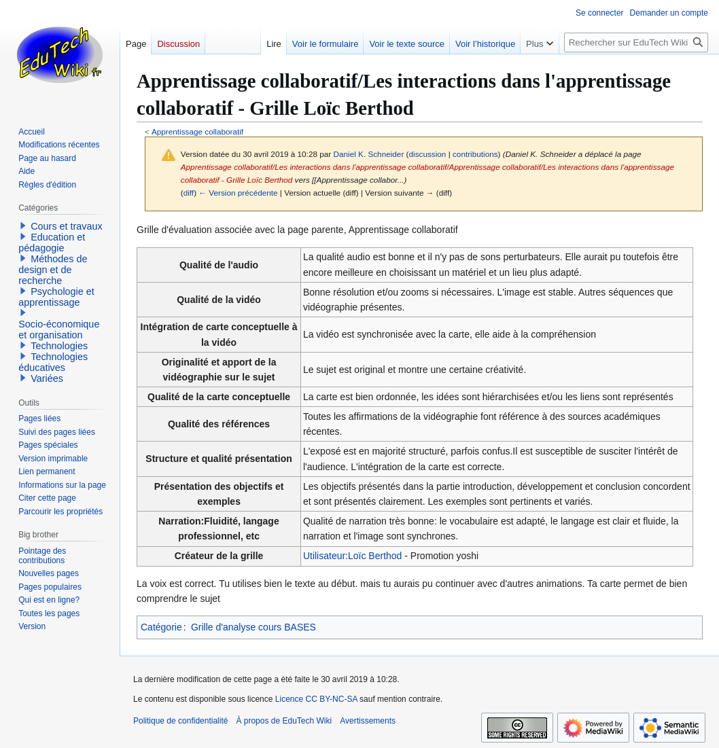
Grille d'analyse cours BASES (253, 627)
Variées (47, 378)
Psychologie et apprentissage (56, 297)
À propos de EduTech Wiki (284, 721)
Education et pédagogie (51, 242)
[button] (23, 225)
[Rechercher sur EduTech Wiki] (636, 42)
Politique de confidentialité (180, 721)
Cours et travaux (67, 226)
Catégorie (161, 627)
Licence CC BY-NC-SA (316, 699)
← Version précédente (237, 192)
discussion (427, 153)
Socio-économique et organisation (58, 329)
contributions (475, 153)
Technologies (59, 345)
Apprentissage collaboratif (197, 131)
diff (188, 192)
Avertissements (368, 721)
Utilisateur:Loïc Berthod (352, 555)
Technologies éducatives (53, 362)
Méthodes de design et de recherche (52, 269)
